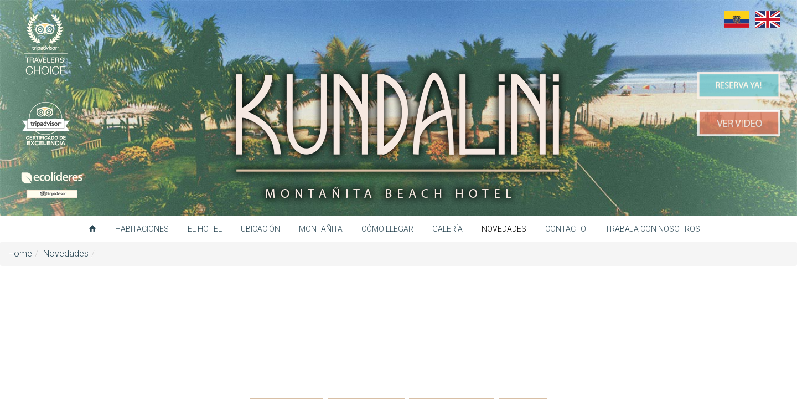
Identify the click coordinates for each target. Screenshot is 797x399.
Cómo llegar (387, 228)
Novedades (504, 228)
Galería (447, 228)
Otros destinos (451, 325)
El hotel (205, 228)
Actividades (286, 325)
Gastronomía (366, 325)
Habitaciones (142, 228)
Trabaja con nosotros (652, 228)
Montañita (321, 228)
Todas (523, 325)
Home (20, 253)
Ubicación (260, 228)
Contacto (565, 228)
